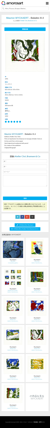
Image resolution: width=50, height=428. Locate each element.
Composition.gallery (13, 263)
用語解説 (35, 422)
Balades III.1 (13, 406)
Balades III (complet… (13, 290)
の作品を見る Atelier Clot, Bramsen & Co (25, 229)
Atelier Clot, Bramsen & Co (28, 20)
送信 (25, 198)
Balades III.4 (37, 348)
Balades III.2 (37, 377)
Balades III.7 (13, 319)
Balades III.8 (37, 290)
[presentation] (18, 192)
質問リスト (42, 422)
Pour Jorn (37, 261)
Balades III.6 (37, 319)
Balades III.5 (13, 348)
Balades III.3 (13, 377)
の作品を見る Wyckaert (25, 225)
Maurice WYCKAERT (17, 18)
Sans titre (13, 261)
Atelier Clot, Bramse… (37, 263)
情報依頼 (25, 29)
